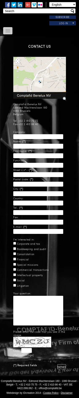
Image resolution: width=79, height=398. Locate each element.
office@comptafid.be (50, 388)
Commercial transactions (33, 269)
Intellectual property (30, 275)
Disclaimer (66, 392)
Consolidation (25, 254)
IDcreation (21, 392)
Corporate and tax (28, 243)
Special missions (28, 264)
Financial (23, 259)
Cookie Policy (51, 392)
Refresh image (23, 355)
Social (21, 280)
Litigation (23, 285)
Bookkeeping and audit (31, 249)
